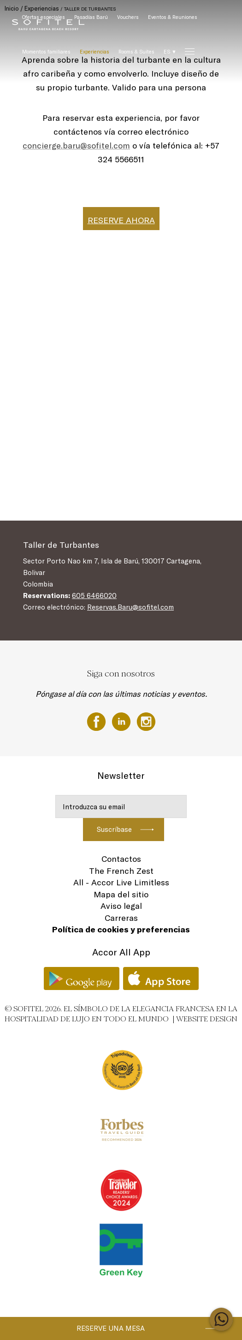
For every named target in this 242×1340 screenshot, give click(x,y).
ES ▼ (170, 51)
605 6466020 (94, 595)
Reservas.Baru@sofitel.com (130, 607)
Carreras (121, 918)
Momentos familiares (46, 51)
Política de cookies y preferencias (121, 929)
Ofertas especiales (43, 17)
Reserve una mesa (111, 1328)
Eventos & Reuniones (172, 17)
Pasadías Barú (91, 17)
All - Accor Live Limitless (121, 882)
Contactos (121, 859)
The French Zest (121, 871)
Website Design (206, 1019)
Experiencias (94, 51)
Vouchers (128, 17)
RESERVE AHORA (121, 220)
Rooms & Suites (136, 51)
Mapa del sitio (121, 894)
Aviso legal (121, 906)
